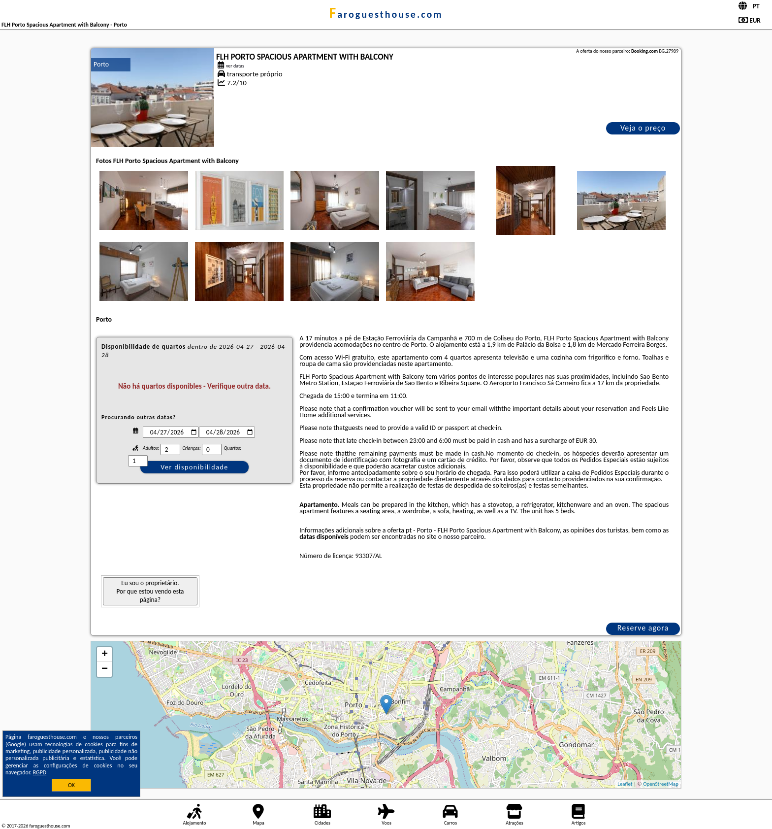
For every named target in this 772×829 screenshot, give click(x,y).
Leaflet (624, 784)
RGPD (40, 772)
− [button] (104, 669)
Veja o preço (643, 128)
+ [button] (104, 654)
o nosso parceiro (461, 536)
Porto (101, 64)
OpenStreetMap (660, 784)
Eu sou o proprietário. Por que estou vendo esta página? (150, 591)
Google (16, 744)
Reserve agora (643, 627)
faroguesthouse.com (386, 14)
